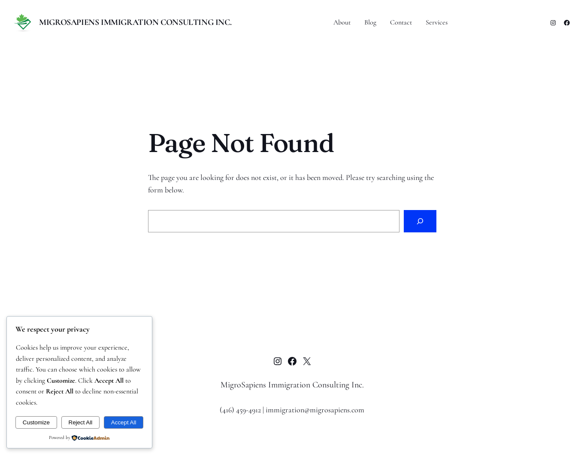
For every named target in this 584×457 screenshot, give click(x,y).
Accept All (123, 422)
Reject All (81, 422)
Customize (36, 422)
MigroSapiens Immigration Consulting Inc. (135, 22)
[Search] (420, 221)
